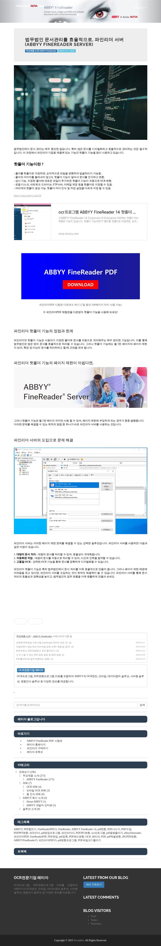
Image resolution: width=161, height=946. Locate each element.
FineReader (64, 829)
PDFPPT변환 (21, 833)
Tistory (137, 6)
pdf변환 (102, 829)
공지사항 (58, 7)
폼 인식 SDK (35, 794)
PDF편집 (53, 836)
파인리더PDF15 (48, 840)
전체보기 (27, 772)
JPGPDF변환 (129, 836)
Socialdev (79, 940)
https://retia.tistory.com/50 (27, 195)
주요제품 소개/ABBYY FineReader (41, 51)
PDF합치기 (30, 829)
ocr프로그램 (98, 833)
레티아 (96, 836)
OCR (88, 836)
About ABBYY (36, 801)
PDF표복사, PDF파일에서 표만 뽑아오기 (35, 650)
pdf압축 (63, 836)
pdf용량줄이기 (114, 833)
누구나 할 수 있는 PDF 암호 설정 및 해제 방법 (38, 655)
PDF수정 (126, 829)
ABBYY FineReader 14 (84, 829)
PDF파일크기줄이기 (89, 840)
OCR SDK (34, 786)
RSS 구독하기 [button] (94, 884)
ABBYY (18, 829)
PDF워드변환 (76, 836)
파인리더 (34, 833)
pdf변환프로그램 (67, 840)
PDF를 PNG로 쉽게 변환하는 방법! (33, 659)
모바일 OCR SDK (38, 790)
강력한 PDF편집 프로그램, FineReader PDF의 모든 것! (42, 642)
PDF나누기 (113, 829)
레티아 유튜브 (35, 752)
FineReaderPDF (38, 836)
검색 (142, 705)
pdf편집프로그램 (50, 833)
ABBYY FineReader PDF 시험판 (44, 741)
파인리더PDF (21, 836)
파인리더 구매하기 (37, 748)
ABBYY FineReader (42, 636)
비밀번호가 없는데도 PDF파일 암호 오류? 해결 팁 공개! (43, 646)
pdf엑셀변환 (114, 836)
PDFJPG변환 (83, 833)
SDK (27, 783)
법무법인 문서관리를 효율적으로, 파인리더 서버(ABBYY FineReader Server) (74, 42)
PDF (103, 836)
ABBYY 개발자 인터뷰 (41, 805)
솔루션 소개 (31, 809)
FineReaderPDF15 (47, 829)
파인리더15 (68, 833)
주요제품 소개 (23, 636)
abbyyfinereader (132, 833)
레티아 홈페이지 (36, 744)
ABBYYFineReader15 (26, 840)
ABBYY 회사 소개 (34, 798)
